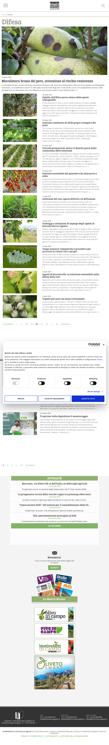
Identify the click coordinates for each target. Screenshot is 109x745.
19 (32, 327)
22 (47, 327)
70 (21, 469)
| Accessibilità (51, 743)
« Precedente (8, 327)
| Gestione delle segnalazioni (73, 743)
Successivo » (66, 327)
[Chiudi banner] (103, 344)
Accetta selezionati (54, 399)
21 (42, 327)
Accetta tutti (88, 399)
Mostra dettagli (94, 391)
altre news (54, 550)
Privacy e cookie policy (32, 743)
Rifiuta (21, 399)
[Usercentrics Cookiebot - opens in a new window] (90, 344)
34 (57, 327)
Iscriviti (54, 574)
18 (26, 327)
